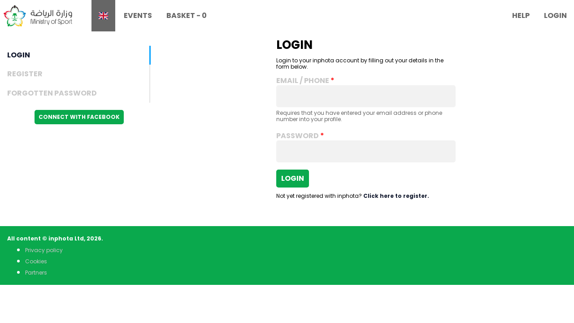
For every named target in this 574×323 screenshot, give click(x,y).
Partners (36, 272)
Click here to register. (396, 196)
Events (138, 15)
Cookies (36, 261)
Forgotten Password (52, 93)
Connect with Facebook (79, 117)
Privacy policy (44, 250)
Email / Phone (302, 81)
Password (297, 136)
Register (25, 74)
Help (521, 15)
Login (555, 15)
